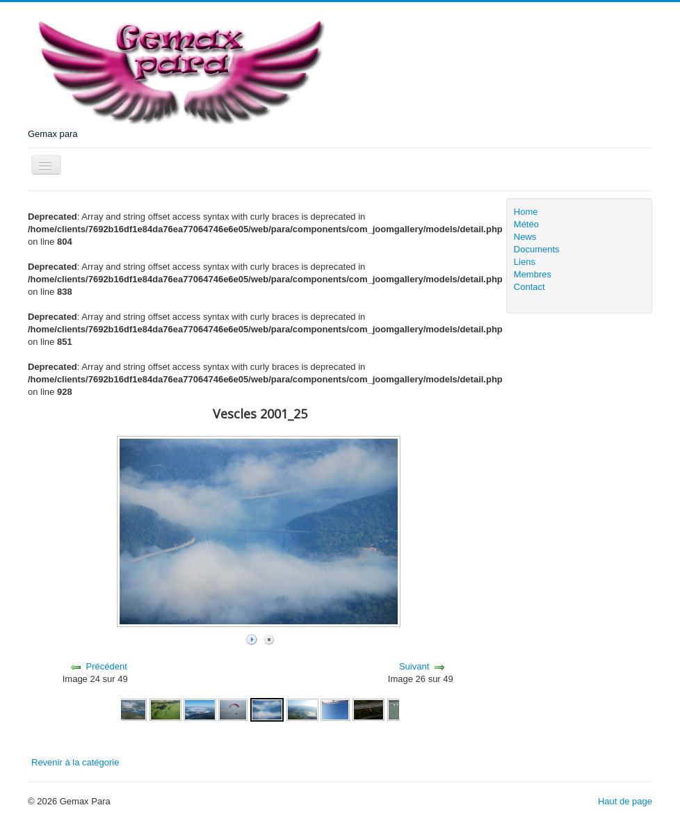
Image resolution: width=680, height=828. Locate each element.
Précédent (106, 666)
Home (526, 211)
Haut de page (625, 801)
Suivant (414, 666)
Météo (526, 224)
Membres (532, 274)
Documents (537, 249)
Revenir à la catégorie (75, 762)
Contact (529, 287)
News (525, 237)
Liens (524, 262)
